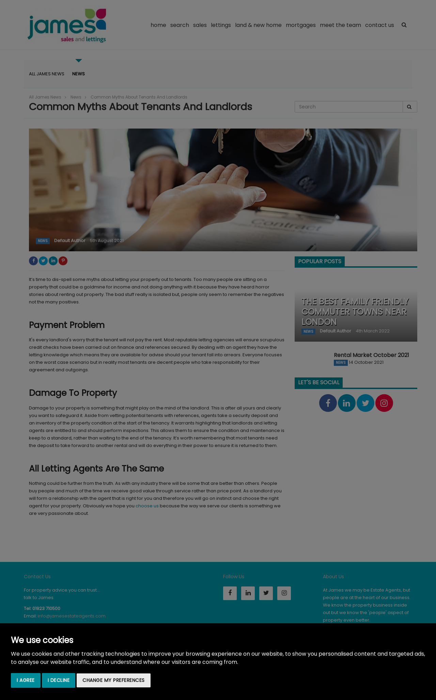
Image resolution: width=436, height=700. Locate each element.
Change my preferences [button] (113, 680)
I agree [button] (26, 680)
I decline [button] (59, 680)
